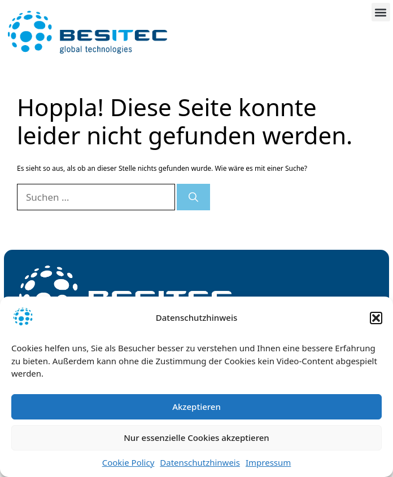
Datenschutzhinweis (200, 462)
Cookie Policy (128, 462)
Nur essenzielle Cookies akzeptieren (196, 437)
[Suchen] (193, 197)
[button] (376, 318)
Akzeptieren (196, 406)
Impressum (268, 462)
